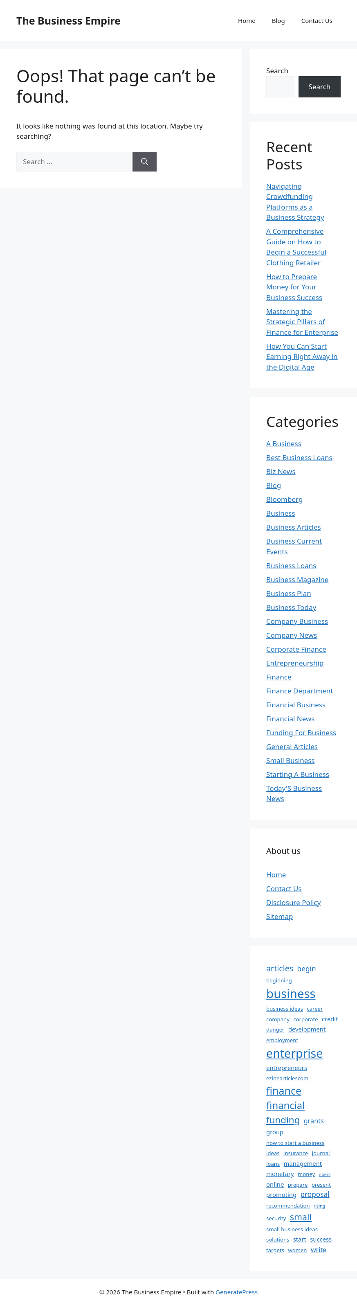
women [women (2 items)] (297, 1250)
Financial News (290, 718)
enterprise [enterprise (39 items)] (294, 1053)
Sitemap (279, 916)
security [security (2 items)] (276, 1218)
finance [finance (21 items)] (283, 1090)
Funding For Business (301, 732)
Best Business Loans (299, 457)
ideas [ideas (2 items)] (273, 1153)
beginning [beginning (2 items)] (279, 980)
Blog (278, 20)
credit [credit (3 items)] (330, 1019)
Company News (291, 635)
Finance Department (299, 690)
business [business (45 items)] (291, 993)
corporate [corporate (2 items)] (305, 1019)
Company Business (297, 621)
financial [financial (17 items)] (285, 1105)
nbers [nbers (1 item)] (325, 1174)
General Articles (292, 746)
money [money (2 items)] (306, 1174)
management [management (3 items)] (303, 1163)
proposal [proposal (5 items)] (314, 1194)
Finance (279, 677)
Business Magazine (297, 579)
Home (247, 20)
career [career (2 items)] (315, 1008)
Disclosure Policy (293, 902)
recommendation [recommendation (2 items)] (288, 1205)
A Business (283, 443)
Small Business (290, 760)
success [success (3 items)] (321, 1239)
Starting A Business (297, 774)
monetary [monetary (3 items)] (280, 1174)
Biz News (281, 471)
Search (277, 70)
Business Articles (293, 527)
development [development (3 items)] (307, 1029)
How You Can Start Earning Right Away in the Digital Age (302, 356)
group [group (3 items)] (274, 1132)
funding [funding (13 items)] (283, 1119)
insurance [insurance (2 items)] (295, 1153)
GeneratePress (237, 1292)
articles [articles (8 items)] (279, 968)
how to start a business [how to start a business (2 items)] (295, 1143)
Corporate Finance (296, 649)
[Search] (144, 162)
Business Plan (288, 593)
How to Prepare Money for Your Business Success (294, 287)
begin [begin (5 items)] (306, 968)
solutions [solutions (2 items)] (277, 1239)
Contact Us (316, 20)
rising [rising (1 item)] (319, 1206)
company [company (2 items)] (278, 1019)
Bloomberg (284, 499)
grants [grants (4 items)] (314, 1120)
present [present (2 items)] (321, 1184)
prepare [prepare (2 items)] (298, 1184)
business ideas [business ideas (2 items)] (284, 1008)
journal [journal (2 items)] (321, 1153)
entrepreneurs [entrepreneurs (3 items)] (286, 1067)
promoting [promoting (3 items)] (281, 1194)
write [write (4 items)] (318, 1249)
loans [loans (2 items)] (273, 1163)
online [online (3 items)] (275, 1184)
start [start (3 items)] (299, 1239)
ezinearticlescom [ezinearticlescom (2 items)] (287, 1078)
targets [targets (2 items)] (275, 1250)
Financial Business (296, 704)
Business (280, 513)
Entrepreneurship (294, 663)
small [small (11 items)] (301, 1217)
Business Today (291, 607)
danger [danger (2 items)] (275, 1029)
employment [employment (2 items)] (282, 1040)
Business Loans (291, 565)
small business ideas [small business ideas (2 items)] (292, 1229)
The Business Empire (68, 20)
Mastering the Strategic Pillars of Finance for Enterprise (302, 322)
